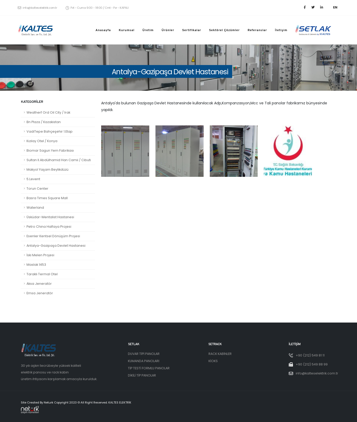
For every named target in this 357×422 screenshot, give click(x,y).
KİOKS (213, 361)
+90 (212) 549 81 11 (310, 355)
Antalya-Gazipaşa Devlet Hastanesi (56, 245)
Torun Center (37, 188)
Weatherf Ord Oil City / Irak (48, 112)
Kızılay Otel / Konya (42, 141)
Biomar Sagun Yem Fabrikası (50, 150)
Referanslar (257, 30)
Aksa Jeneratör (39, 283)
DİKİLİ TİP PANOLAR (142, 375)
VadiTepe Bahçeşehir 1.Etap (50, 131)
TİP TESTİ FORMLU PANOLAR (149, 368)
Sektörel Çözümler (224, 30)
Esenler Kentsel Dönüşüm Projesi (53, 236)
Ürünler (168, 30)
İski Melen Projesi (40, 255)
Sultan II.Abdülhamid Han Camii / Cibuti (59, 160)
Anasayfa (103, 30)
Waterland (35, 207)
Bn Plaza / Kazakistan (44, 122)
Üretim (148, 30)
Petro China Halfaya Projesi (49, 226)
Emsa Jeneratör (40, 293)
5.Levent (33, 179)
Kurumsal (126, 30)
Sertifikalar (191, 30)
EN (335, 7)
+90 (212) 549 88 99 (312, 364)
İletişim (281, 30)
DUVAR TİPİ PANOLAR (144, 354)
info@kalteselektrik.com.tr (37, 8)
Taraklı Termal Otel (42, 274)
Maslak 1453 (36, 264)
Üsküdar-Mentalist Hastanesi (50, 217)
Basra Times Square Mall (47, 198)
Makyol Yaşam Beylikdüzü (47, 169)
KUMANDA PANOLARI (143, 361)
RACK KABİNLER (220, 354)
